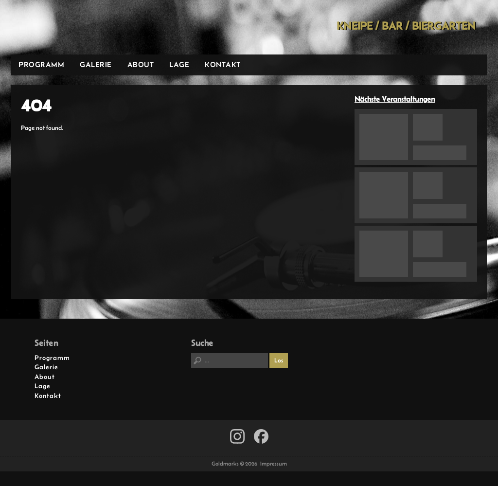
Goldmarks (80, 27)
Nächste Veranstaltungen (395, 99)
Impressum (273, 464)
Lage (179, 64)
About (140, 64)
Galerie (96, 64)
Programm (41, 64)
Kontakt (223, 64)
